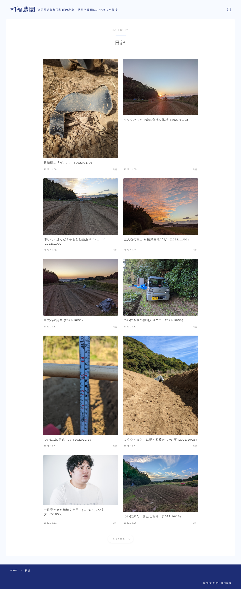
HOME (14, 570)
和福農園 (23, 9)
